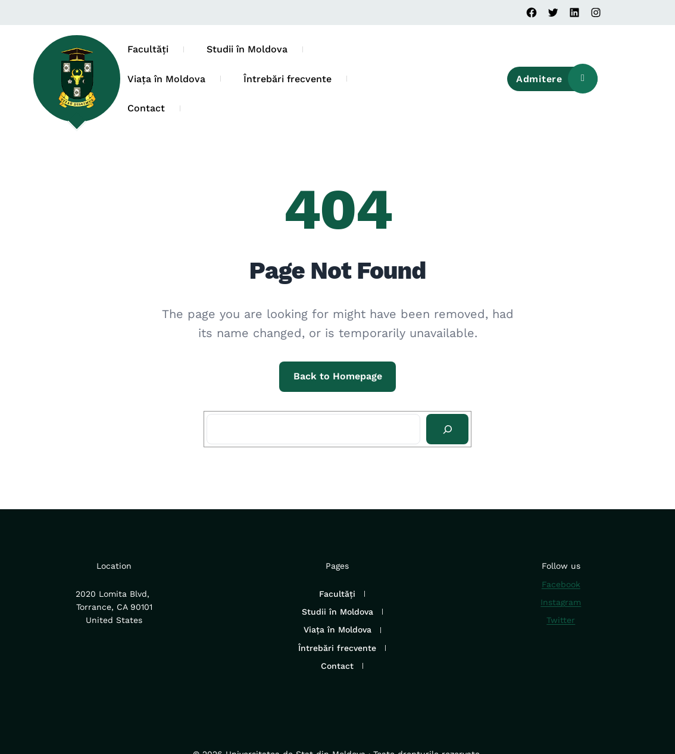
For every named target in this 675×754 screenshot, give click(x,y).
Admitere (557, 79)
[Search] (447, 429)
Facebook (561, 584)
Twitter (560, 620)
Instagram (560, 602)
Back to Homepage (337, 376)
